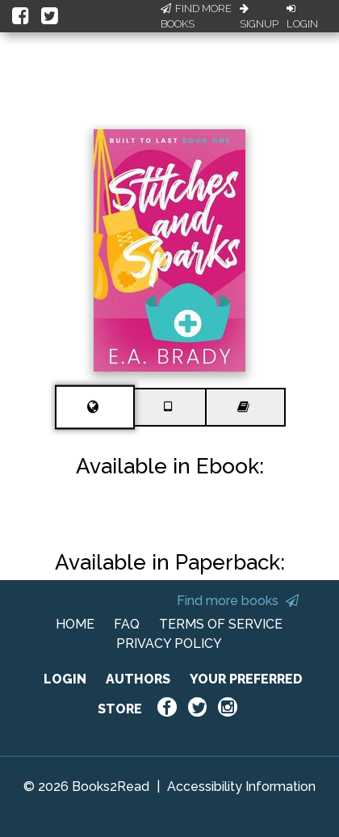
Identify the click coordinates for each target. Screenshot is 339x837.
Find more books (238, 600)
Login (302, 17)
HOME (75, 624)
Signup (259, 17)
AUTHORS (138, 679)
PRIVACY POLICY (169, 643)
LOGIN (65, 679)
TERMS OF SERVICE (220, 624)
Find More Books (196, 16)
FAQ (127, 624)
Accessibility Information (241, 786)
